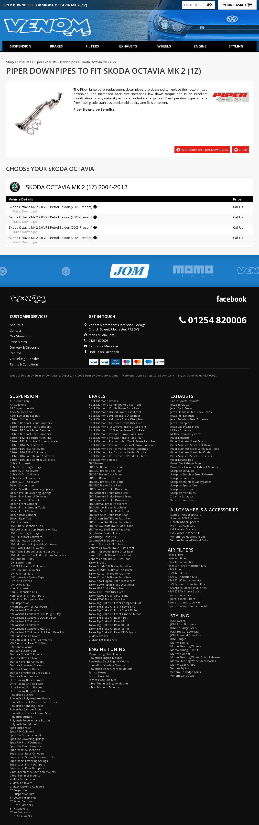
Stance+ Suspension (23, 650)
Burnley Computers (47, 375)
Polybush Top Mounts (24, 724)
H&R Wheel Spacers (183, 529)
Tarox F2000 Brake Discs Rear (108, 599)
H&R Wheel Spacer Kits (185, 533)
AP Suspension (19, 401)
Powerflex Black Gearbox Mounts (110, 669)
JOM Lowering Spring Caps (27, 577)
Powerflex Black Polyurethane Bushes (34, 702)
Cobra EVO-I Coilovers (24, 470)
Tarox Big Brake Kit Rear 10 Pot (109, 625)
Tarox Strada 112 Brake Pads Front (111, 566)
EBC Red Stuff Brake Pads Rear (108, 515)
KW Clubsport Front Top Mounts (31, 639)
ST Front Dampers (21, 801)
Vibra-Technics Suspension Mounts (32, 772)
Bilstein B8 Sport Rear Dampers (30, 434)
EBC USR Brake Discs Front (106, 467)
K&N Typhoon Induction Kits (186, 584)
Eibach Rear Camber (23, 515)
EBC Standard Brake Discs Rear (109, 493)
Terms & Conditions (24, 364)
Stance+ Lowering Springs (26, 665)
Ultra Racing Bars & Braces (27, 680)
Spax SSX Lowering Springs (27, 739)
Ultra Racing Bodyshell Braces (29, 691)
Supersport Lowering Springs (29, 761)
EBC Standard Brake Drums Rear (110, 500)
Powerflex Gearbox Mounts (107, 665)
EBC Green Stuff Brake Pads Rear (110, 522)
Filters (92, 46)
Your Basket (237, 4)
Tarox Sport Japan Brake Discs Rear (111, 584)
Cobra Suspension (21, 463)
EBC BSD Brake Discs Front (106, 481)
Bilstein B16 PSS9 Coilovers (27, 448)
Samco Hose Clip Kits (102, 680)
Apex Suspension (21, 412)
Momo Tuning (179, 642)
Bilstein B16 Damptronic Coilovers (32, 456)
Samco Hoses (97, 672)
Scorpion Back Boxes (183, 478)
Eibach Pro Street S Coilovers (29, 496)
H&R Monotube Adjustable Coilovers (33, 544)
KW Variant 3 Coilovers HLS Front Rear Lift (37, 632)
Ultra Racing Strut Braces (26, 687)
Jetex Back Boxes (181, 408)
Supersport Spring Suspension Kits (32, 757)
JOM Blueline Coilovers (25, 570)
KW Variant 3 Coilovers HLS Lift (30, 628)
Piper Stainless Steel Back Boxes (191, 445)
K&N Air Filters (177, 573)
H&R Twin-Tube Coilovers (26, 548)
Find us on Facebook (104, 352)
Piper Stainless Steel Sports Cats (191, 456)
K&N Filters (175, 569)
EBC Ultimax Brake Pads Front (108, 504)
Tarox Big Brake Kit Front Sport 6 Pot (112, 606)
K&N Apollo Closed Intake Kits (187, 587)
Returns (16, 353)
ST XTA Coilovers (21, 816)
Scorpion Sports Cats (183, 485)
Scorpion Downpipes (183, 489)
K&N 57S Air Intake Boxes (184, 591)
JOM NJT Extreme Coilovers (27, 566)
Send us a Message (103, 346)
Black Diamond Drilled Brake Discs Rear (114, 415)
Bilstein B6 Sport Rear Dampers (30, 426)
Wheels (164, 46)
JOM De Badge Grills (183, 628)
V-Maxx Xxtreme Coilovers (27, 786)
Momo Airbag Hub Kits (184, 650)
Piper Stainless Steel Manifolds (190, 452)
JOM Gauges (178, 639)
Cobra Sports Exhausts (184, 401)
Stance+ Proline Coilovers (26, 661)
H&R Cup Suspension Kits (26, 526)
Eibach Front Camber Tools (27, 507)
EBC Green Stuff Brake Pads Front (110, 518)
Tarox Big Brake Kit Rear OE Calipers (112, 632)
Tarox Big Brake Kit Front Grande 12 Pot (115, 614)
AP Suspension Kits (22, 408)
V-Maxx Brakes (98, 636)
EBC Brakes (96, 463)
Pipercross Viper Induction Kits (188, 606)
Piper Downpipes (181, 459)
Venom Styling (179, 668)
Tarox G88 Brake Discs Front (107, 588)
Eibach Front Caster (22, 511)
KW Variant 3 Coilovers (24, 625)
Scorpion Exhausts (182, 470)
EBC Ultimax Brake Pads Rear (107, 507)
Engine (200, 46)
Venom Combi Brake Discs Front (110, 555)
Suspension (20, 46)
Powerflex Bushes (21, 694)
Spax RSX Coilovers (22, 731)
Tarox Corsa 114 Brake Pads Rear (110, 577)
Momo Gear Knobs (182, 664)
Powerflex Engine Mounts (105, 658)
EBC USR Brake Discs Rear (105, 470)
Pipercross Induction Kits (184, 602)
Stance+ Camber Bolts (24, 669)
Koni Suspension (20, 588)
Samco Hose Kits (99, 676)
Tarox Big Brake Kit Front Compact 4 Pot (115, 603)
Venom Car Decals (182, 675)
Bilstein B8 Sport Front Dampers (31, 430)
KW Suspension (20, 603)
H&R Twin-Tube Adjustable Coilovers (34, 551)
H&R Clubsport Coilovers (26, 537)
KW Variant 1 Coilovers (24, 610)
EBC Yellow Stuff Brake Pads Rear (110, 529)
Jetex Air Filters (178, 558)
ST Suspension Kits (22, 794)
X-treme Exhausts (181, 496)
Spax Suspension (21, 728)
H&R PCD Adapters (182, 525)
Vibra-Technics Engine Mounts (108, 683)
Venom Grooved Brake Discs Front (111, 548)
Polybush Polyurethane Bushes (30, 720)
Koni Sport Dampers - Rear (27, 599)
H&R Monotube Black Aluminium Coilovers (38, 555)
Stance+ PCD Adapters (184, 518)
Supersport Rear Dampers (27, 768)
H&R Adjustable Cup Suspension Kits (33, 529)
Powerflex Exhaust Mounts (187, 463)
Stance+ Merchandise (24, 676)
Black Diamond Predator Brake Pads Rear (116, 437)
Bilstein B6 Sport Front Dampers (31, 423)
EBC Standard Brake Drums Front (110, 496)
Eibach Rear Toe (20, 518)
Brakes (56, 46)
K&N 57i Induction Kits (182, 576)
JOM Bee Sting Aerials (184, 631)
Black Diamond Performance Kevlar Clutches (118, 452)
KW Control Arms (21, 647)
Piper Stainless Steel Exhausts (189, 441)
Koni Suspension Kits (23, 592)
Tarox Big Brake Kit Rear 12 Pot (109, 628)
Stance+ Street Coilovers (26, 654)
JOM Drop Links (20, 584)
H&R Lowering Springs (24, 533)
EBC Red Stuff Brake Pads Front (109, 511)
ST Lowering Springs (23, 797)
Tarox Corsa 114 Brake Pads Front (110, 573)
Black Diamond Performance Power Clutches (118, 448)
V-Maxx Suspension (22, 779)
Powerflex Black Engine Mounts (109, 661)
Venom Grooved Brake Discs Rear (111, 551)
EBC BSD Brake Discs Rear (105, 485)
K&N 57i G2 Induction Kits (184, 580)
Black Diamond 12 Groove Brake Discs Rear (117, 430)
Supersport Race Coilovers (27, 753)
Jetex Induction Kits (180, 562)
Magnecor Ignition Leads (105, 654)
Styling (236, 46)
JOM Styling (177, 620)
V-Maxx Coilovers (21, 783)
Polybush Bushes (21, 717)
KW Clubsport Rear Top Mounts (30, 643)
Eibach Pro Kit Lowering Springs (30, 493)
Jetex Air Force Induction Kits (187, 565)
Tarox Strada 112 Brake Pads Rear (110, 570)
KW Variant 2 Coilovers (24, 621)
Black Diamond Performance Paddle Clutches (118, 456)
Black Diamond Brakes (103, 401)
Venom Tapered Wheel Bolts (189, 540)
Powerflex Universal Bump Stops (31, 713)
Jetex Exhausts (179, 404)
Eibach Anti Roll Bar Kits (25, 500)
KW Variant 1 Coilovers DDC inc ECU (33, 617)
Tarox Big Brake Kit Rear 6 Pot (108, 621)
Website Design (20, 375)
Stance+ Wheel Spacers (185, 514)
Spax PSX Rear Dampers (25, 746)
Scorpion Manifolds (182, 493)
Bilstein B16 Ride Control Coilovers (32, 459)
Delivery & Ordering (24, 347)
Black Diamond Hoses (103, 459)
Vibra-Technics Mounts (25, 775)
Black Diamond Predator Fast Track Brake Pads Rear (123, 445)
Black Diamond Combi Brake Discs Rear (114, 408)
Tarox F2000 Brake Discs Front (108, 595)
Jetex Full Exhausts (182, 415)
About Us (16, 325)
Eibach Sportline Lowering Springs (32, 489)
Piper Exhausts (179, 437)
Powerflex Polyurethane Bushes (31, 698)
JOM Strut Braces (21, 581)
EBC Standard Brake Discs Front (109, 489)
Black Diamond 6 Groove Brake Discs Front (117, 419)
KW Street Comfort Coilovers (28, 606)
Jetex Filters (175, 554)
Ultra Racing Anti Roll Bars (26, 683)
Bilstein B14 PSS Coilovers (26, 445)
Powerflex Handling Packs (26, 705)
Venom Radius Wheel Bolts (187, 536)
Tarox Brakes (97, 562)
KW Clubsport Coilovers (25, 636)
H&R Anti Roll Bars (21, 559)
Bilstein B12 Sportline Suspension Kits (34, 441)
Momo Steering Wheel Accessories (193, 661)
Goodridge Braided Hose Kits (108, 540)
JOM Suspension (20, 562)
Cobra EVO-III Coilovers (25, 478)
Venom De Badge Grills (185, 672)
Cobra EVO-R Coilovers (24, 481)
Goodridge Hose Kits (102, 537)
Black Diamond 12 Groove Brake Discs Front (117, 426)
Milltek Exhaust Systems (185, 434)
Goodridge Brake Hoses (104, 533)
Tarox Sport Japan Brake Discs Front (112, 581)
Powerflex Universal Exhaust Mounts (194, 467)
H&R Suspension (20, 522)
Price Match (18, 342)
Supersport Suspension (25, 750)
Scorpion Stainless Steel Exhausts (191, 474)
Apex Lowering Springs (25, 415)
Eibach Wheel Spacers (184, 522)
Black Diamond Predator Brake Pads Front (116, 434)
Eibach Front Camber (23, 504)
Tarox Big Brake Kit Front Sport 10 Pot (113, 610)
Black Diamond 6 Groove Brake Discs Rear (116, 423)
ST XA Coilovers (20, 812)
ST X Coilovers (19, 808)
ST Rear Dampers (21, 805)
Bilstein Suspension (22, 419)
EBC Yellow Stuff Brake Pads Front (111, 526)
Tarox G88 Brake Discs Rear (107, 592)
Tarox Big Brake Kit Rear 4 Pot (108, 617)
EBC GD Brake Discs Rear (105, 478)
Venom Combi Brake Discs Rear (109, 559)
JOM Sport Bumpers (183, 624)
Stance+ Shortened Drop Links (30, 672)
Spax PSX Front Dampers (26, 742)
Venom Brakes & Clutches (106, 544)
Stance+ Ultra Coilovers (25, 658)
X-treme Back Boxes (183, 500)
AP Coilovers (18, 404)
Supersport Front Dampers (27, 764)
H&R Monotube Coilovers (26, 540)
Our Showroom (21, 336)
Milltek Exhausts (180, 430)
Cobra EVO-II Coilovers (24, 474)
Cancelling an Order (24, 358)
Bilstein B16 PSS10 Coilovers (28, 452)
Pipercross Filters (179, 595)
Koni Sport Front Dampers (27, 595)
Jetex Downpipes (181, 423)
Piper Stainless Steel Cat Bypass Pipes (194, 448)
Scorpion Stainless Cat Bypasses (190, 481)
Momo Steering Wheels (185, 646)
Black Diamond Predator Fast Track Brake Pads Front (123, 441)
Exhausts (128, 46)
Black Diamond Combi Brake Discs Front (115, 404)
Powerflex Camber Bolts (25, 709)
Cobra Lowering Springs (25, 467)
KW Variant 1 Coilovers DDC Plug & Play (35, 614)
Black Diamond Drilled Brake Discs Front (115, 412)
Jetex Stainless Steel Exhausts (189, 419)
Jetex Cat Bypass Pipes (184, 426)
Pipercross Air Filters (181, 599)
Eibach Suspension (22, 485)
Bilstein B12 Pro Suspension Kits (30, 437)
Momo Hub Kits (180, 653)
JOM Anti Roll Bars (21, 573)
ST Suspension (19, 790)
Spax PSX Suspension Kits (26, 735)
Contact (15, 330)
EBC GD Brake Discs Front (105, 474)
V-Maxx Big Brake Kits (103, 639)
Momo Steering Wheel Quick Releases (195, 657)
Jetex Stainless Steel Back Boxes (191, 412)
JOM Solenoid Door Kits (185, 635)
